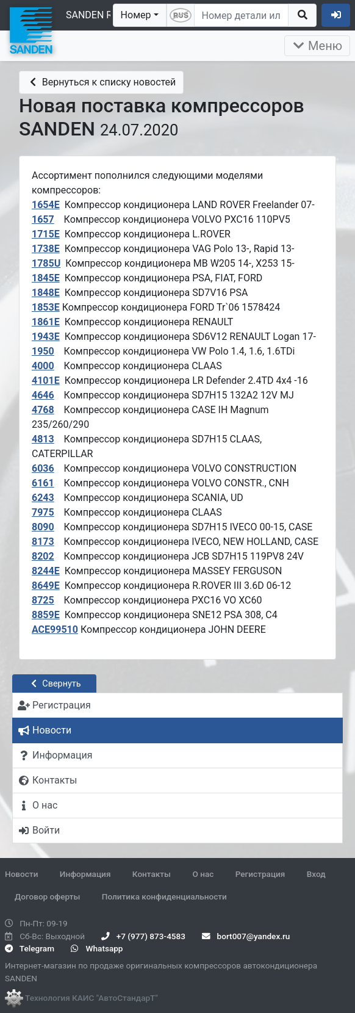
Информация (85, 874)
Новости (21, 874)
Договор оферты (47, 896)
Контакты (151, 874)
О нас (202, 874)
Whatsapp (97, 948)
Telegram (29, 948)
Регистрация (260, 874)
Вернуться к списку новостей (101, 82)
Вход (316, 874)
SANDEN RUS (95, 15)
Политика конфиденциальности (164, 896)
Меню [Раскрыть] (317, 45)
